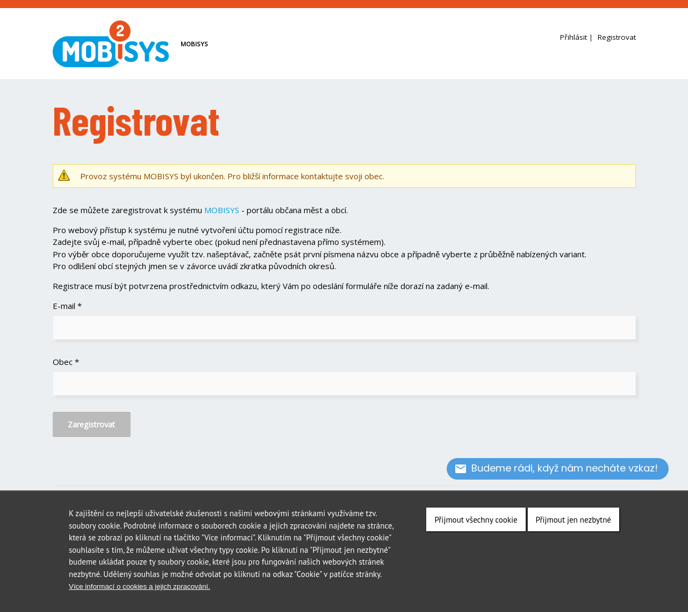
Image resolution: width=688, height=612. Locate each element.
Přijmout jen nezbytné (573, 520)
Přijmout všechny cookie (475, 520)
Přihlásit (573, 37)
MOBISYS (221, 210)
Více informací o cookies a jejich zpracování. (139, 586)
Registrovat (617, 37)
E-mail (67, 305)
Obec (66, 361)
